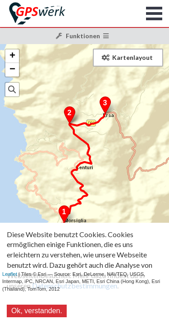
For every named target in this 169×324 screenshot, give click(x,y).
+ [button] (12, 56)
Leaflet (9, 274)
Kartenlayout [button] (127, 57)
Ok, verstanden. (36, 311)
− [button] (12, 69)
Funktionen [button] (82, 36)
